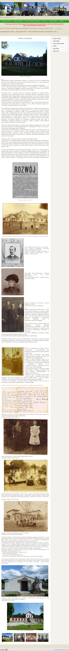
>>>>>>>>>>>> (59, 28)
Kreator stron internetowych (60, 649)
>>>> (57, 31)
